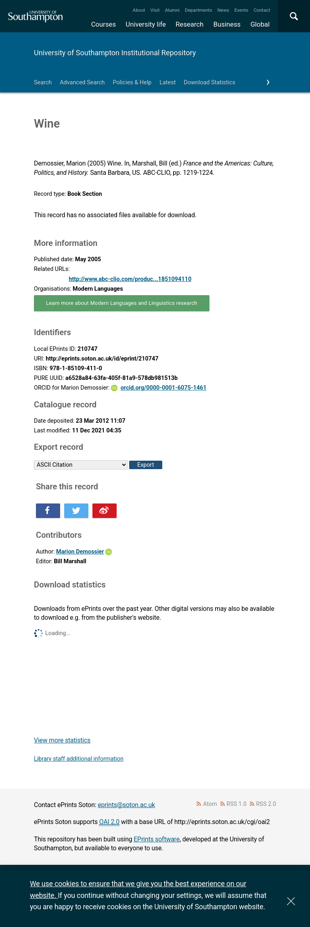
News (223, 10)
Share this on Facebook (48, 510)
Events (242, 10)
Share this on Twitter (76, 510)
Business (227, 24)
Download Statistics (209, 82)
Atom (210, 804)
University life (146, 24)
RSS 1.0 (236, 804)
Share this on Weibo (104, 510)
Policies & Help (132, 82)
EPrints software (157, 839)
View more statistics (62, 740)
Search (43, 82)
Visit (155, 10)
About (139, 10)
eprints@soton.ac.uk (126, 805)
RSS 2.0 (266, 804)
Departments (198, 10)
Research (189, 24)
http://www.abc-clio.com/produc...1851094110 (130, 279)
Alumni (172, 10)
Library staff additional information (79, 758)
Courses (103, 24)
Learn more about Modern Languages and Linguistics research (121, 303)
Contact (261, 10)
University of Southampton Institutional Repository (115, 52)
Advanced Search (82, 82)
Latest (167, 82)
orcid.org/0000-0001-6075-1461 (164, 387)
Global (260, 24)
